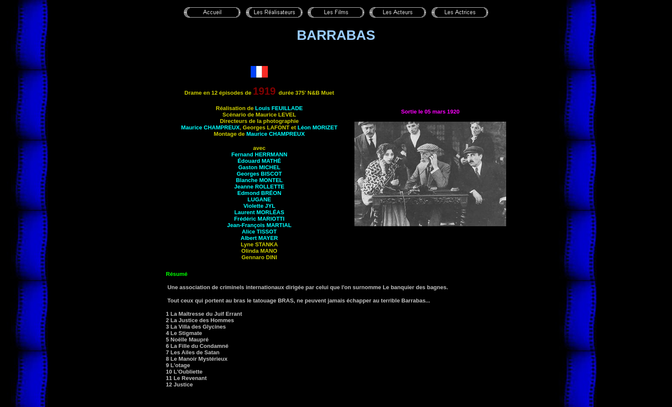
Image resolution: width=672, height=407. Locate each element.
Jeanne (259, 186)
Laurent (259, 212)
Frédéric (259, 218)
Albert (259, 238)
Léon (317, 127)
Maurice (210, 127)
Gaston (259, 167)
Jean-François (259, 225)
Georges (259, 174)
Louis (279, 108)
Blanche (259, 180)
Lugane (259, 199)
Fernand (259, 154)
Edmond (259, 193)
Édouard (259, 161)
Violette (259, 206)
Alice (259, 231)
